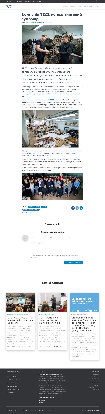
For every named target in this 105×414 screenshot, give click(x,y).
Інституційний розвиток (46, 314)
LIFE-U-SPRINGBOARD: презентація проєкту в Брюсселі (20, 320)
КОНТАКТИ (40, 1)
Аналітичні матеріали (13, 389)
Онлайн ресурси (11, 392)
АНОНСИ (65, 6)
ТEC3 (40, 153)
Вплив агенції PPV (89, 6)
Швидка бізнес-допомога (14, 383)
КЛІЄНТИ (14, 1)
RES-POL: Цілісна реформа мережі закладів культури (49, 320)
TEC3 (52, 100)
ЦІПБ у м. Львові (11, 376)
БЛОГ (80, 6)
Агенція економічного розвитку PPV (50, 374)
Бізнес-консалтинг (34, 206)
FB (97, 6)
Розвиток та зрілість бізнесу (30, 209)
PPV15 (30, 212)
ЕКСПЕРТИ (33, 1)
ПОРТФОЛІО (26, 1)
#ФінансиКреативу (12, 386)
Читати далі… (28, 346)
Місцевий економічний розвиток (17, 314)
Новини (44, 206)
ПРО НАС (19, 1)
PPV (48, 100)
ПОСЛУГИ (8, 1)
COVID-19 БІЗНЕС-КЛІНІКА (13, 379)
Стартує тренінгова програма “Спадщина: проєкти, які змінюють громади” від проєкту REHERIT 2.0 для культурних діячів (84, 324)
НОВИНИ (73, 6)
